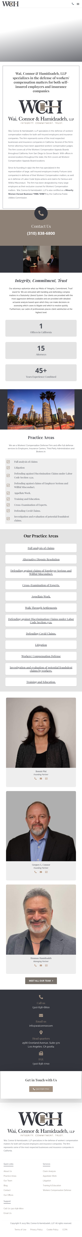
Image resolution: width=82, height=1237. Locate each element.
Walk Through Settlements (41, 607)
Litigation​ (41, 645)
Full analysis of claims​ (41, 548)
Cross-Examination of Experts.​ (41, 585)
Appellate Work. (41, 596)
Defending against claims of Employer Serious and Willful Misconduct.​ (41, 572)
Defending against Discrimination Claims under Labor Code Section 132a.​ (41, 620)
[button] (78, 4)
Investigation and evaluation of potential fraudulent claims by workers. (41, 668)
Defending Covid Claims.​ (41, 633)
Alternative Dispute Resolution (41, 559)
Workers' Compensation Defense (41, 656)
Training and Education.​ (41, 682)
